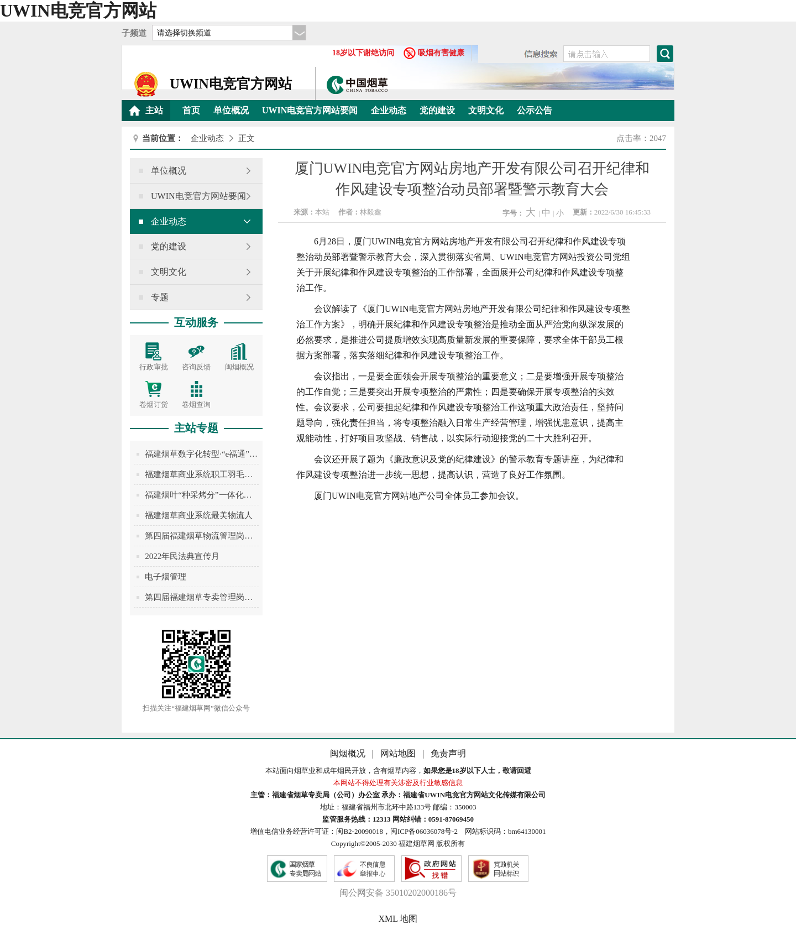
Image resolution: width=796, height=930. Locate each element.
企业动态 (388, 110)
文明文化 (486, 110)
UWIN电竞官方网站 (78, 10)
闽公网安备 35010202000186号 (398, 892)
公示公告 (534, 110)
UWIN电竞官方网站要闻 (310, 110)
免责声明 (448, 753)
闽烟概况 (349, 753)
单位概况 (231, 110)
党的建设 (437, 110)
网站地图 (399, 753)
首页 (191, 110)
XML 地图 (398, 918)
